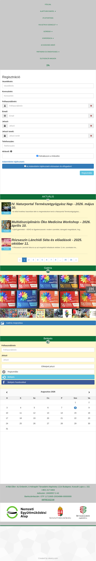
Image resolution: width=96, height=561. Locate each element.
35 (65, 260)
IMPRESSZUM (48, 500)
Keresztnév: (7, 91)
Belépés (8, 377)
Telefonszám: (8, 141)
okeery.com (53, 558)
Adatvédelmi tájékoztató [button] (13, 162)
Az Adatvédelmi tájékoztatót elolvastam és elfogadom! (48, 166)
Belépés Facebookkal (14, 382)
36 (71, 260)
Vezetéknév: (7, 81)
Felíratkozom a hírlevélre (48, 156)
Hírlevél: (7, 151)
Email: (5, 111)
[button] (93, 277)
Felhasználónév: (9, 101)
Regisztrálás (10, 372)
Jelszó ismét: (8, 131)
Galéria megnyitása (11, 323)
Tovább (6, 213)
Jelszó (4, 355)
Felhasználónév (8, 345)
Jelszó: (5, 121)
